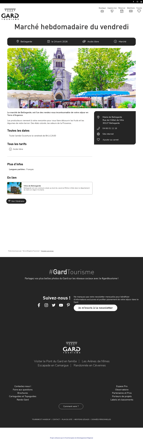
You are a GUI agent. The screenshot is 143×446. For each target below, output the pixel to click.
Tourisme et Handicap (41, 419)
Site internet (108, 134)
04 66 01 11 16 (110, 128)
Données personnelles (101, 419)
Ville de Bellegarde (32, 186)
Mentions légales (81, 419)
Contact (56, 419)
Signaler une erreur (47, 251)
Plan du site (67, 419)
